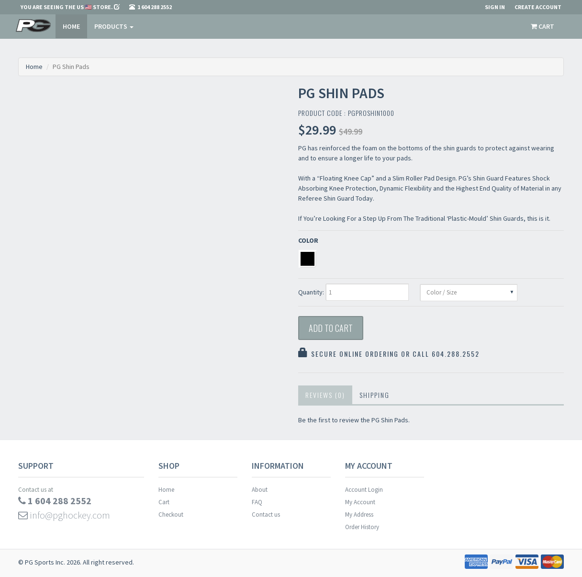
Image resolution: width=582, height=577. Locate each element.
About (260, 490)
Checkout (170, 514)
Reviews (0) (325, 395)
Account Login (364, 490)
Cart (163, 502)
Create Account (538, 7)
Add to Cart (331, 328)
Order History (362, 527)
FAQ (257, 502)
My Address (359, 514)
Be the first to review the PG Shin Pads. (354, 420)
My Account (360, 502)
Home (71, 26)
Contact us (266, 514)
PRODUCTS (114, 26)
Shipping (374, 395)
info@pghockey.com (64, 515)
